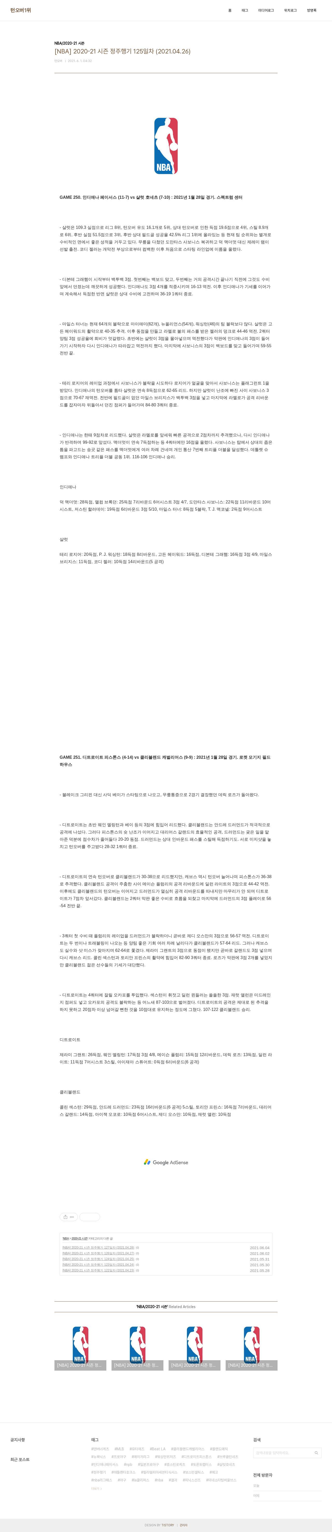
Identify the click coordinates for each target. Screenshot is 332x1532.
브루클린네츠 (228, 1457)
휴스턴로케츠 (176, 1464)
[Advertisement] (166, 1162)
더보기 (95, 1488)
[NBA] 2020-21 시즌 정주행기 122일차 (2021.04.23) (98, 1270)
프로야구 (120, 1457)
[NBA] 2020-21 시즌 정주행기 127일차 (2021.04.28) (98, 1247)
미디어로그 (266, 10)
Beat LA (158, 1449)
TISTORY (167, 1525)
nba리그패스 (102, 1480)
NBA (66, 1238)
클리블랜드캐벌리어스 (188, 1449)
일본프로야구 (149, 1464)
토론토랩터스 (202, 1464)
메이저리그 (141, 1457)
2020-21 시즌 (79, 1238)
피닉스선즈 (192, 1480)
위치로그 (290, 10)
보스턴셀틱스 (194, 1472)
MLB (120, 1449)
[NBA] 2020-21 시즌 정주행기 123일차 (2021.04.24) (98, 1265)
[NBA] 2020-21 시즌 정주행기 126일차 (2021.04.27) (98, 1253)
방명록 (311, 10)
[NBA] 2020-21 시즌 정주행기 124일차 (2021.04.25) (98, 1259)
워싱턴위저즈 (166, 1457)
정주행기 (99, 1472)
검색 (316, 1453)
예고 (215, 1472)
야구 (123, 1480)
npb (129, 1464)
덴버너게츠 (101, 1449)
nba (160, 1480)
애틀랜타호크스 (124, 1472)
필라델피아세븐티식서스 (160, 1472)
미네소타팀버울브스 (222, 1480)
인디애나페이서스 (105, 1464)
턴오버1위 (20, 10)
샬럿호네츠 (227, 1464)
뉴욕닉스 (99, 1457)
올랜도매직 (220, 1449)
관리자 (184, 1525)
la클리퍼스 (141, 1480)
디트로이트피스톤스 (198, 1457)
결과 (174, 1480)
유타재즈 (138, 1449)
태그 (245, 10)
